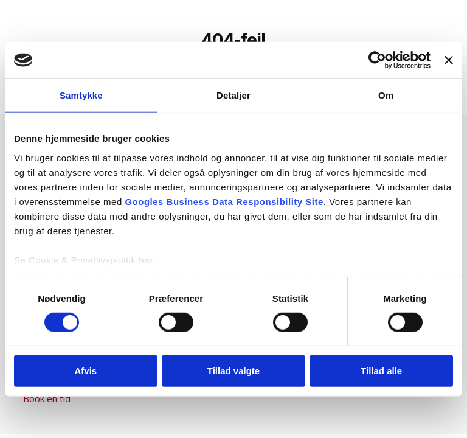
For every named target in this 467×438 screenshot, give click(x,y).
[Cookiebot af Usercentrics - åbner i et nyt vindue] (377, 60)
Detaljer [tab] (233, 95)
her (146, 259)
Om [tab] (385, 95)
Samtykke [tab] (81, 95)
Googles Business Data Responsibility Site (224, 201)
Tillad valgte (233, 371)
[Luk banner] (449, 60)
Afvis (85, 371)
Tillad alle (381, 371)
